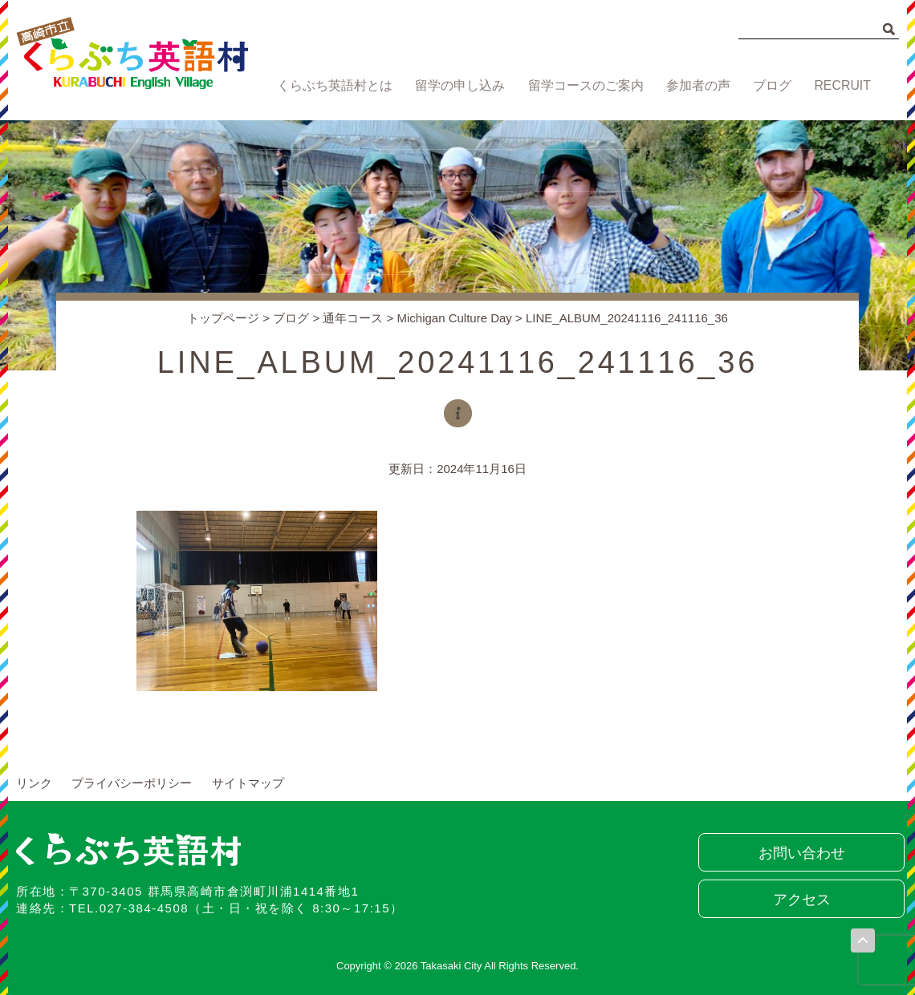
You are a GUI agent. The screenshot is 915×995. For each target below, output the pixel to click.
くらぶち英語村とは (331, 86)
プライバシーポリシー (131, 783)
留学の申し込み (456, 86)
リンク (34, 783)
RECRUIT (844, 86)
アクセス (799, 900)
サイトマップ (248, 783)
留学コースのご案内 (581, 86)
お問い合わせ (798, 853)
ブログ (771, 86)
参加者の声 (694, 86)
